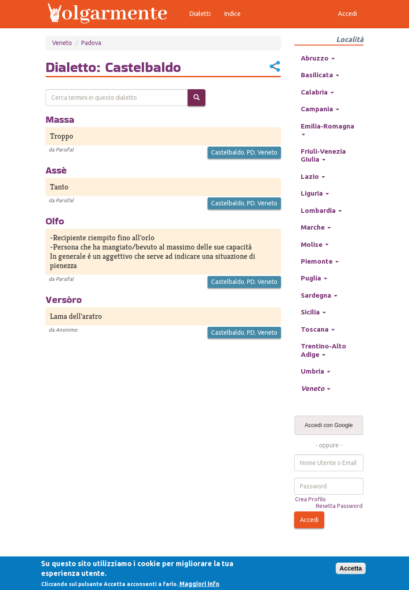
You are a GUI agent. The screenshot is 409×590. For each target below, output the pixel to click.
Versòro (63, 299)
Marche (316, 227)
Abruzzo (318, 58)
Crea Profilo (310, 499)
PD (251, 152)
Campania (320, 109)
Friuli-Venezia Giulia (323, 155)
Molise (315, 244)
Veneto (62, 42)
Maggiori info (199, 583)
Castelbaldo (227, 152)
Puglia (314, 278)
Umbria (315, 371)
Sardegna (319, 295)
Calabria (317, 92)
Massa (59, 119)
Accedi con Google (329, 425)
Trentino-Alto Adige (323, 350)
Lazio (313, 176)
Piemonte (320, 261)
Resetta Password (339, 506)
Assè (56, 170)
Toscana (318, 329)
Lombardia (321, 210)
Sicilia (313, 312)
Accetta (351, 568)
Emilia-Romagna (327, 129)
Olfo (54, 221)
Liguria (315, 193)
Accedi (309, 519)
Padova (91, 42)
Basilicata (320, 75)
